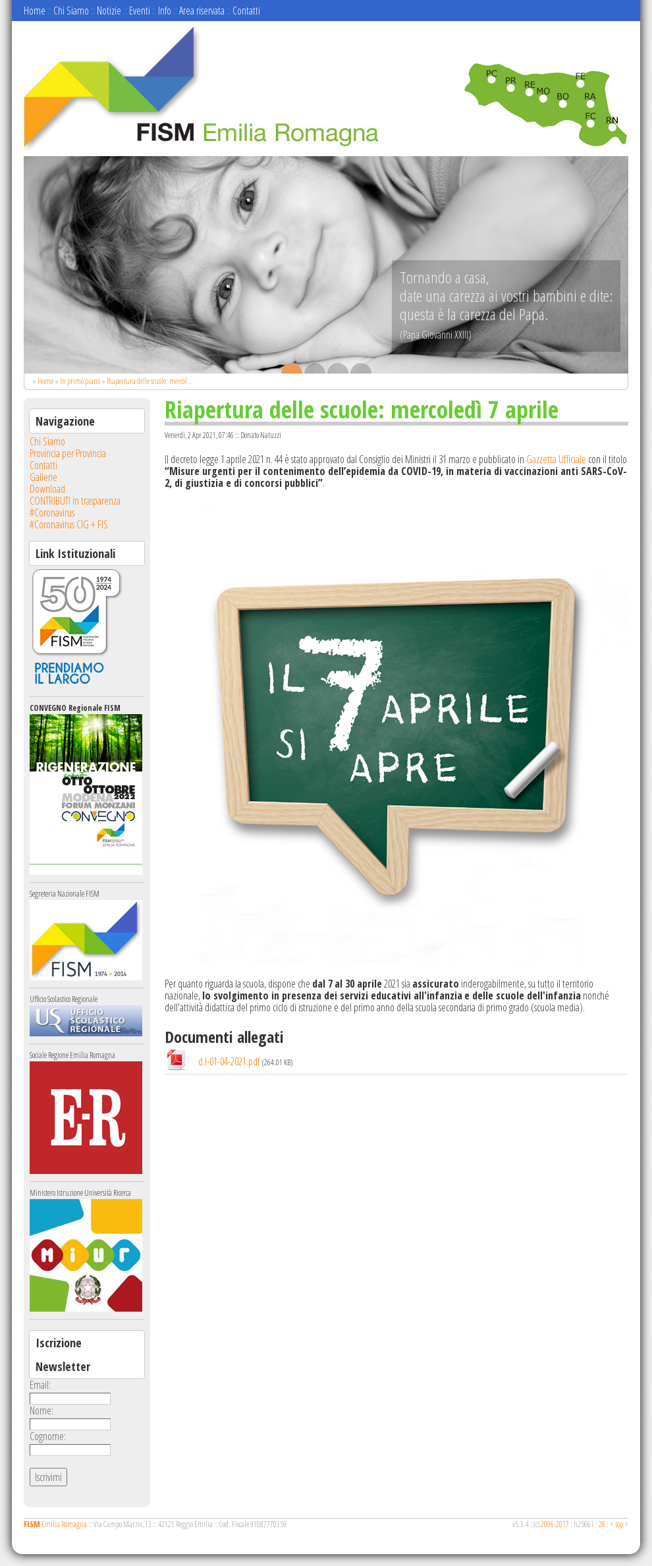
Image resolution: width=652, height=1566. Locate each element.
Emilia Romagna (55, 1524)
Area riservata (202, 10)
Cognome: (48, 1436)
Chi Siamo (71, 10)
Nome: (41, 1410)
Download (47, 489)
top (619, 1524)
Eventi (139, 10)
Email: (40, 1385)
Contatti (246, 10)
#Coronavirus (52, 512)
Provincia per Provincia (68, 453)
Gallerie (43, 477)
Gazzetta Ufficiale (556, 459)
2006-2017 (555, 1524)
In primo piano (80, 381)
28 (602, 1524)
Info (164, 10)
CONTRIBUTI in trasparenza (75, 500)
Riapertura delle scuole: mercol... (150, 381)
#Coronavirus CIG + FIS (69, 524)
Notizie (109, 10)
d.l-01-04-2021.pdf (228, 1061)
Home (34, 10)
